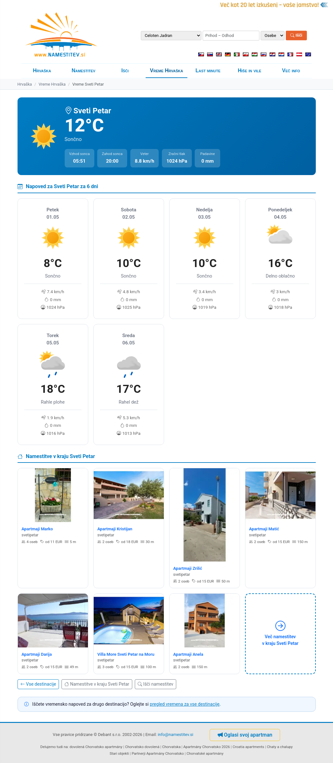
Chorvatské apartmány (204, 753)
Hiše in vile (249, 70)
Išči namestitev (155, 684)
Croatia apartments (248, 747)
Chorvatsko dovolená (142, 747)
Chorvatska (171, 747)
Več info (291, 70)
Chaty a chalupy (280, 747)
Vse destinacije (38, 684)
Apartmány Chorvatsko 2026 (206, 747)
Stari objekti (119, 753)
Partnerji (138, 753)
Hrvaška (42, 70)
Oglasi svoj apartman (245, 735)
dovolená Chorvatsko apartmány (95, 747)
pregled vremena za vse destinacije (185, 704)
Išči (296, 35)
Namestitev (84, 70)
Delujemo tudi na (54, 747)
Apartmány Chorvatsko (165, 753)
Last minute (208, 70)
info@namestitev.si (175, 734)
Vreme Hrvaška (166, 70)
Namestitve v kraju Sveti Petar (96, 684)
